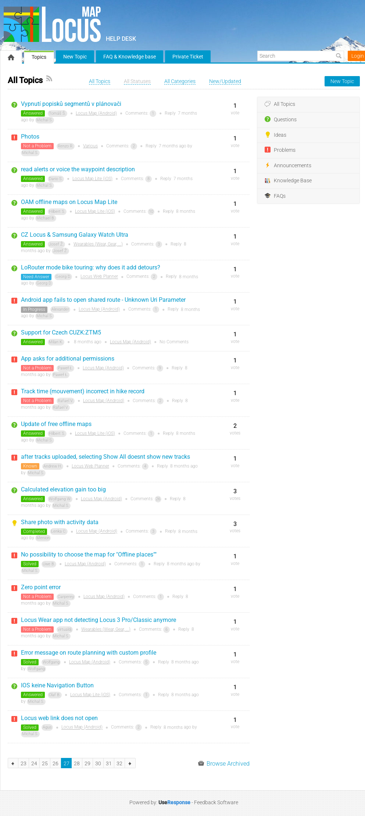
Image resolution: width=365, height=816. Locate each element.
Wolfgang (51, 662)
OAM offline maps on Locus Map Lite (69, 201)
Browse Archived (224, 763)
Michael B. (45, 218)
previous (13, 763)
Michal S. (44, 120)
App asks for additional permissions (67, 358)
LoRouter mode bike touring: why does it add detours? (90, 267)
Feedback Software (216, 802)
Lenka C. (59, 531)
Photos (30, 136)
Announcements (288, 165)
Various (90, 145)
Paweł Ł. (65, 368)
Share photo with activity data (60, 522)
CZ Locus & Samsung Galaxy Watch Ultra (74, 234)
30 (98, 763)
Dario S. (56, 178)
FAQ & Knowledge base (129, 57)
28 (77, 763)
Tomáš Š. (57, 113)
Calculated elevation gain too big (63, 489)
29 (87, 763)
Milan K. (56, 342)
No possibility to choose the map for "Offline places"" (89, 554)
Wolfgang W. (60, 499)
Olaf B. (55, 694)
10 (151, 211)
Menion (43, 538)
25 (45, 763)
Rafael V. (66, 400)
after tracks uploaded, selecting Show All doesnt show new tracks (105, 456)
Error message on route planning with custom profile (88, 652)
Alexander (60, 309)
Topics (39, 57)
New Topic (75, 57)
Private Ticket (187, 57)
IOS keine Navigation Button (57, 685)
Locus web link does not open (59, 718)
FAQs (275, 196)
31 (109, 763)
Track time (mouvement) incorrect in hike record (82, 391)
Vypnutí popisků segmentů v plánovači (71, 103)
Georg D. (63, 276)
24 (34, 763)
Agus (47, 727)
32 (119, 763)
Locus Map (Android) (96, 113)
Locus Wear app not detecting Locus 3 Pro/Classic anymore (98, 619)
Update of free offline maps (56, 423)
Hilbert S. (57, 211)
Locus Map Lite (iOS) (92, 178)
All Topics (280, 104)
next (130, 763)
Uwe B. (49, 564)
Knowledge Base (288, 181)
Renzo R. (66, 146)
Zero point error (41, 587)
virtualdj (65, 629)
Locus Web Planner (99, 276)
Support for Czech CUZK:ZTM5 (61, 332)
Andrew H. (52, 466)
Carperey (66, 596)
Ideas (275, 135)
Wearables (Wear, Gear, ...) (98, 244)
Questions (281, 119)
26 (158, 499)
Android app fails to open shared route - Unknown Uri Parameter (103, 299)
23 (23, 763)
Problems (280, 150)
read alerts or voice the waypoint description (78, 169)
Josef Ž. (56, 244)
